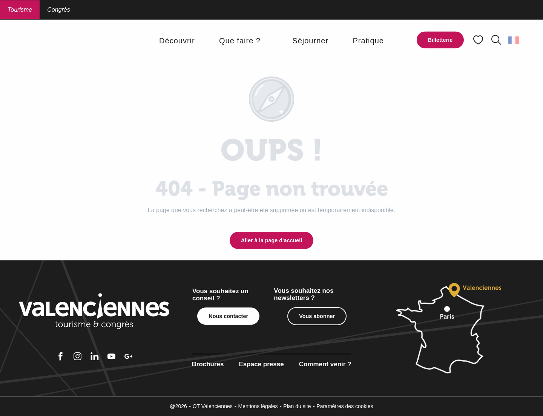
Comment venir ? (325, 364)
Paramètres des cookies (344, 406)
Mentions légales (258, 406)
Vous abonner (317, 316)
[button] (496, 40)
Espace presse (261, 364)
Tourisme (20, 9)
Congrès (58, 9)
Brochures (208, 364)
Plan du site (297, 406)
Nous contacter (228, 316)
